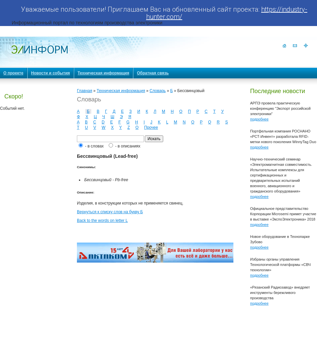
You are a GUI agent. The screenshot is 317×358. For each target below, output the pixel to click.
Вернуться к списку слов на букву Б (110, 212)
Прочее (151, 127)
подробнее (259, 119)
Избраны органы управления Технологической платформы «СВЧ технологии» (280, 264)
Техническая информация (121, 90)
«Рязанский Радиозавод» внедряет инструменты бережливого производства (280, 292)
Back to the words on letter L (102, 220)
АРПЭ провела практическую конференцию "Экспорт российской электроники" (280, 108)
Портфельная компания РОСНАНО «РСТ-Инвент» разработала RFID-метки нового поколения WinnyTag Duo (283, 136)
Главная (84, 90)
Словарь (157, 90)
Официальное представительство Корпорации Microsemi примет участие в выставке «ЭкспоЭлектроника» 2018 (283, 214)
